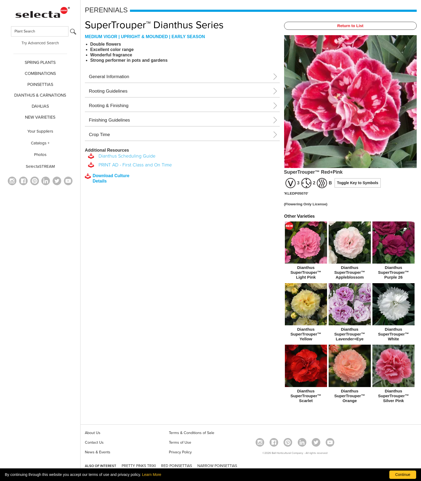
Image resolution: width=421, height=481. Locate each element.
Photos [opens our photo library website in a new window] (40, 154)
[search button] (73, 33)
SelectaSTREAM (40, 166)
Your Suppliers (40, 131)
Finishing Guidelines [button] (109, 120)
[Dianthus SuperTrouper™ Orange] (350, 375)
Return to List (350, 25)
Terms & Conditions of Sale (191, 433)
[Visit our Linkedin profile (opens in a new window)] (45, 181)
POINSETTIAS (40, 84)
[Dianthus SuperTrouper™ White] (393, 313)
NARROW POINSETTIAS (217, 466)
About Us (92, 433)
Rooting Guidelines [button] (108, 91)
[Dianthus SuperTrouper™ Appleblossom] (350, 251)
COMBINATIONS (40, 73)
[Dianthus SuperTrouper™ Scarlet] (306, 375)
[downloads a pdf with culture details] (111, 178)
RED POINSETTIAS (176, 466)
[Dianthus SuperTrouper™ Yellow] (306, 313)
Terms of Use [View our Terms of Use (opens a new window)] (180, 442)
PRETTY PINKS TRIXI (139, 466)
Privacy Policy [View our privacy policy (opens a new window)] (180, 452)
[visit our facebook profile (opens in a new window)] (23, 181)
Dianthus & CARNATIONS (40, 95)
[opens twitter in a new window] (57, 181)
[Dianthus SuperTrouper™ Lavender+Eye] (350, 313)
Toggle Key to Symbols (357, 183)
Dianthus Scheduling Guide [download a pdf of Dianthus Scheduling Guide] (125, 156)
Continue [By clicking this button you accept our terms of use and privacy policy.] (402, 474)
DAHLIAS (40, 106)
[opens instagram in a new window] (12, 181)
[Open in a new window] (34, 181)
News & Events (97, 452)
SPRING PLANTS (40, 62)
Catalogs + (40, 143)
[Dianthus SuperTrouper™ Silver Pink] (393, 375)
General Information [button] (109, 76)
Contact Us (94, 442)
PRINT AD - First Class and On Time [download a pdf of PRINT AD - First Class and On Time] (134, 165)
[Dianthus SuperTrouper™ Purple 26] (393, 251)
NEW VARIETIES (40, 117)
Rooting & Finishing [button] (108, 105)
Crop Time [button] (99, 134)
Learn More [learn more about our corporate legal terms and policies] (151, 474)
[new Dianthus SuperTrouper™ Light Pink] (306, 251)
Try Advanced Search (40, 43)
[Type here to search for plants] (39, 31)
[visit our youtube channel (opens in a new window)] (68, 181)
